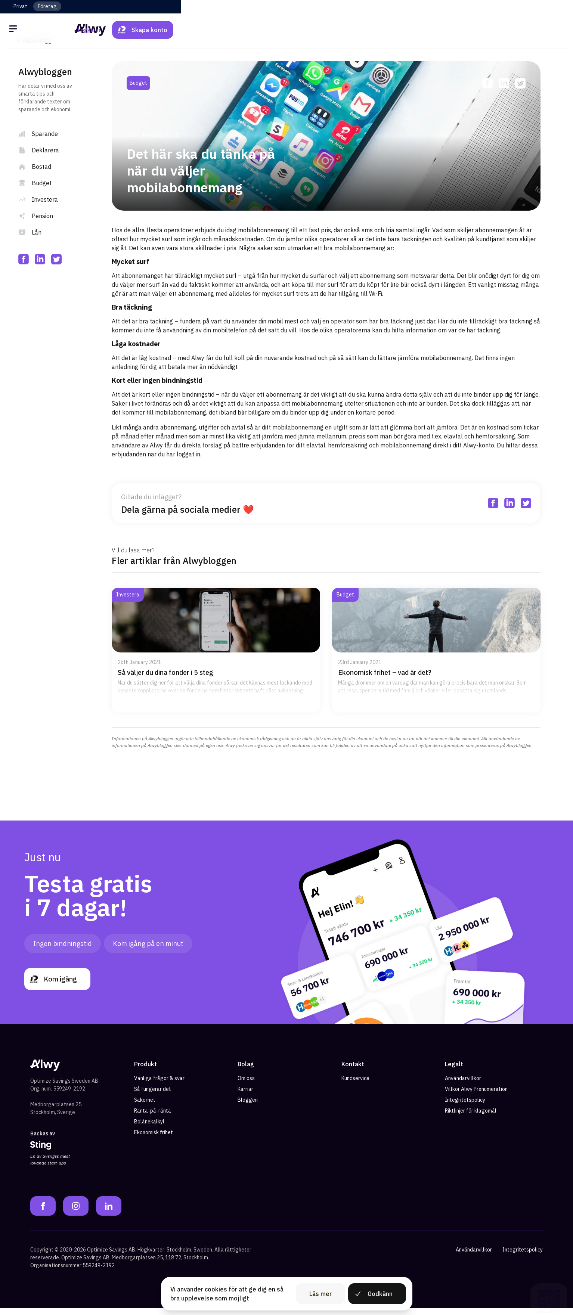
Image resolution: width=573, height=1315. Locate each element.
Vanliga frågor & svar (159, 1085)
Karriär (245, 1096)
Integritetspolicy (465, 1107)
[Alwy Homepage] (286, 30)
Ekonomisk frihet (153, 1139)
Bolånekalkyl (149, 1128)
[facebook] (23, 259)
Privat (20, 6)
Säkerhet (144, 1107)
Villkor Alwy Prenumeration (476, 1096)
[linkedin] (40, 259)
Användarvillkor (463, 1085)
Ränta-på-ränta (152, 1117)
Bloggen (248, 1107)
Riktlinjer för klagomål (470, 1117)
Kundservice (355, 1085)
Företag (47, 6)
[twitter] (56, 259)
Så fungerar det (152, 1096)
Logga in (475, 30)
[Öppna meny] (20, 30)
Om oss (246, 1085)
